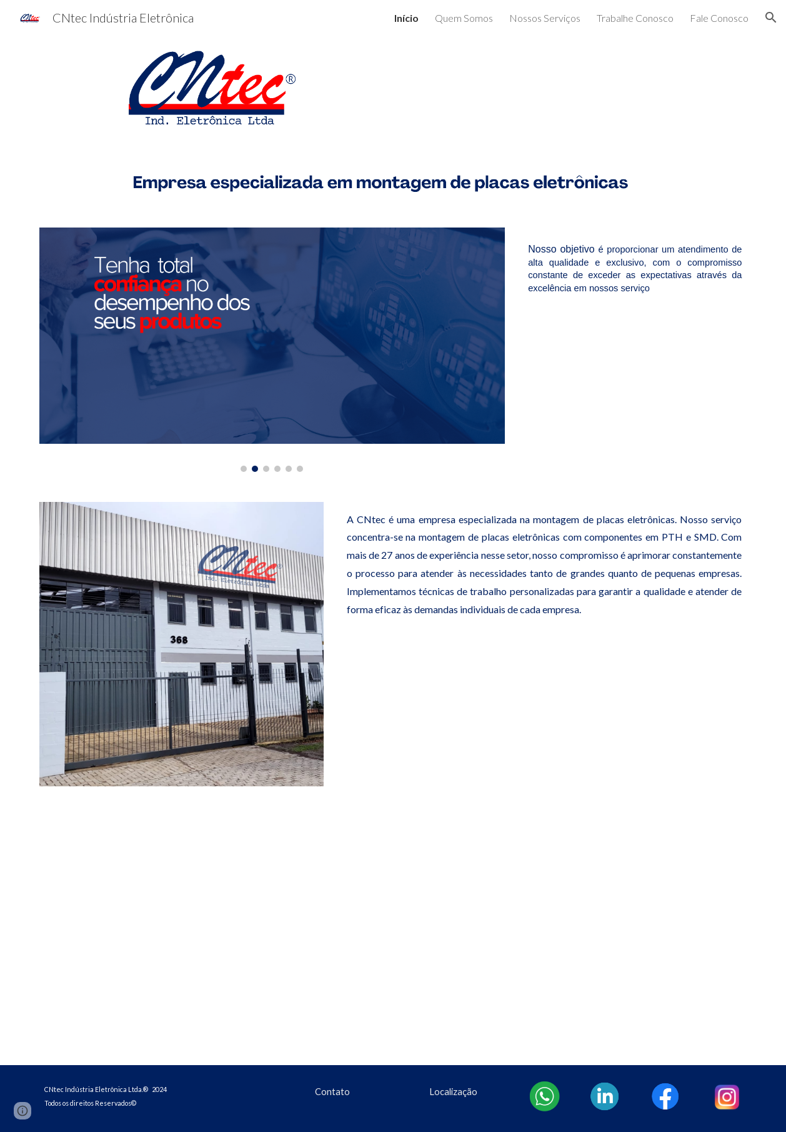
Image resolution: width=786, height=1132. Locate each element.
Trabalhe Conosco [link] (635, 18)
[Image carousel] (272, 350)
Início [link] (406, 18)
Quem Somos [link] (464, 18)
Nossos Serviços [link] (544, 18)
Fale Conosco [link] (719, 18)
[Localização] (453, 1091)
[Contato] (332, 1091)
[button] (771, 18)
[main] (635, 268)
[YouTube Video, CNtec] (393, 933)
